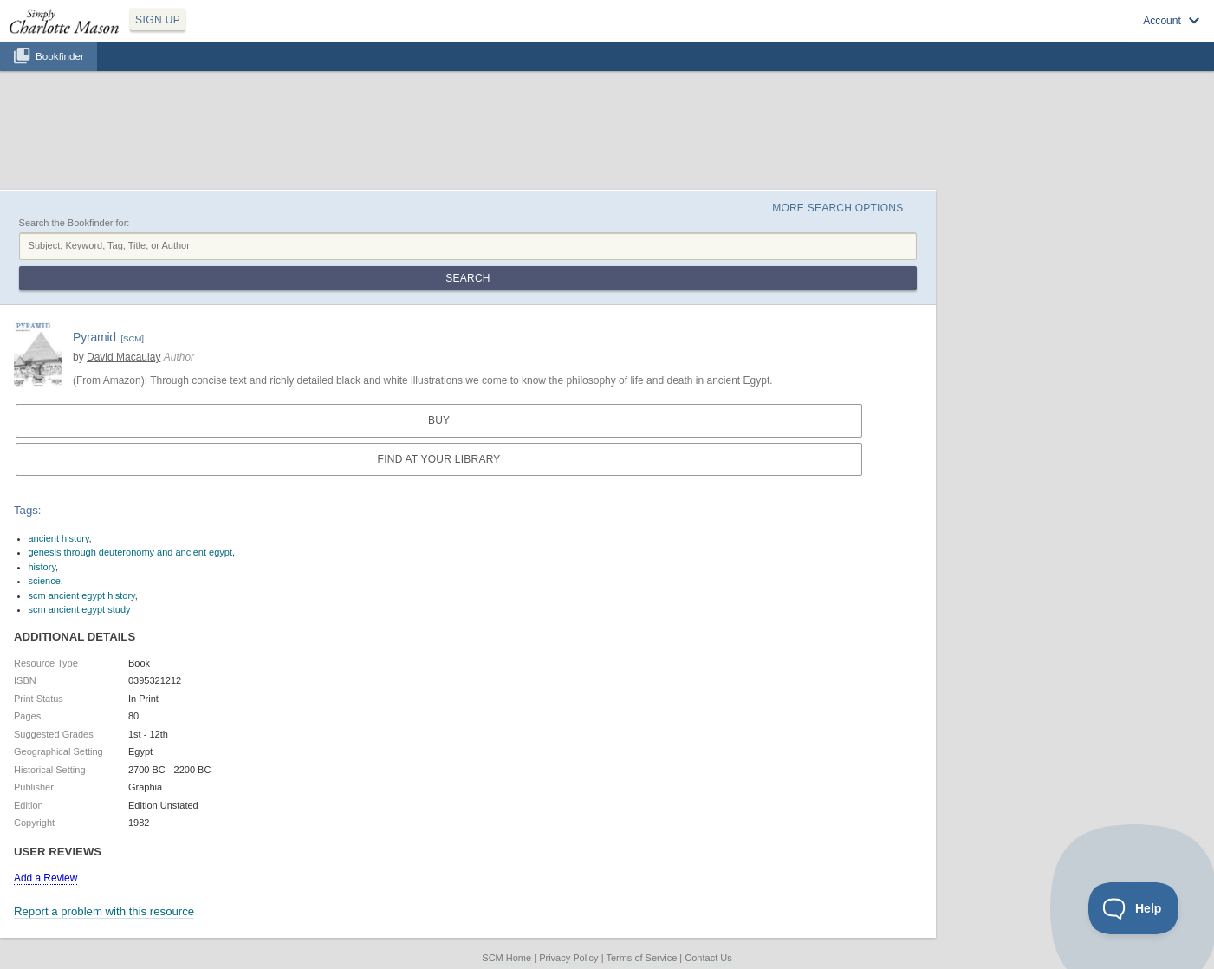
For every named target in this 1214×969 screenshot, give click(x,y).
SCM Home (506, 958)
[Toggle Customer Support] (1133, 908)
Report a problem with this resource (104, 911)
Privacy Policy (568, 958)
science (45, 581)
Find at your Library (439, 459)
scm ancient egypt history (82, 595)
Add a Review (45, 878)
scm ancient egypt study (80, 609)
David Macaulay (123, 357)
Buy (439, 420)
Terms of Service (641, 958)
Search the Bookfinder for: (74, 223)
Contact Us (708, 958)
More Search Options (837, 208)
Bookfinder (60, 56)
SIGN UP (157, 20)
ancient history (59, 538)
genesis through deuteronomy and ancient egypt (130, 552)
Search (467, 278)
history (42, 567)
